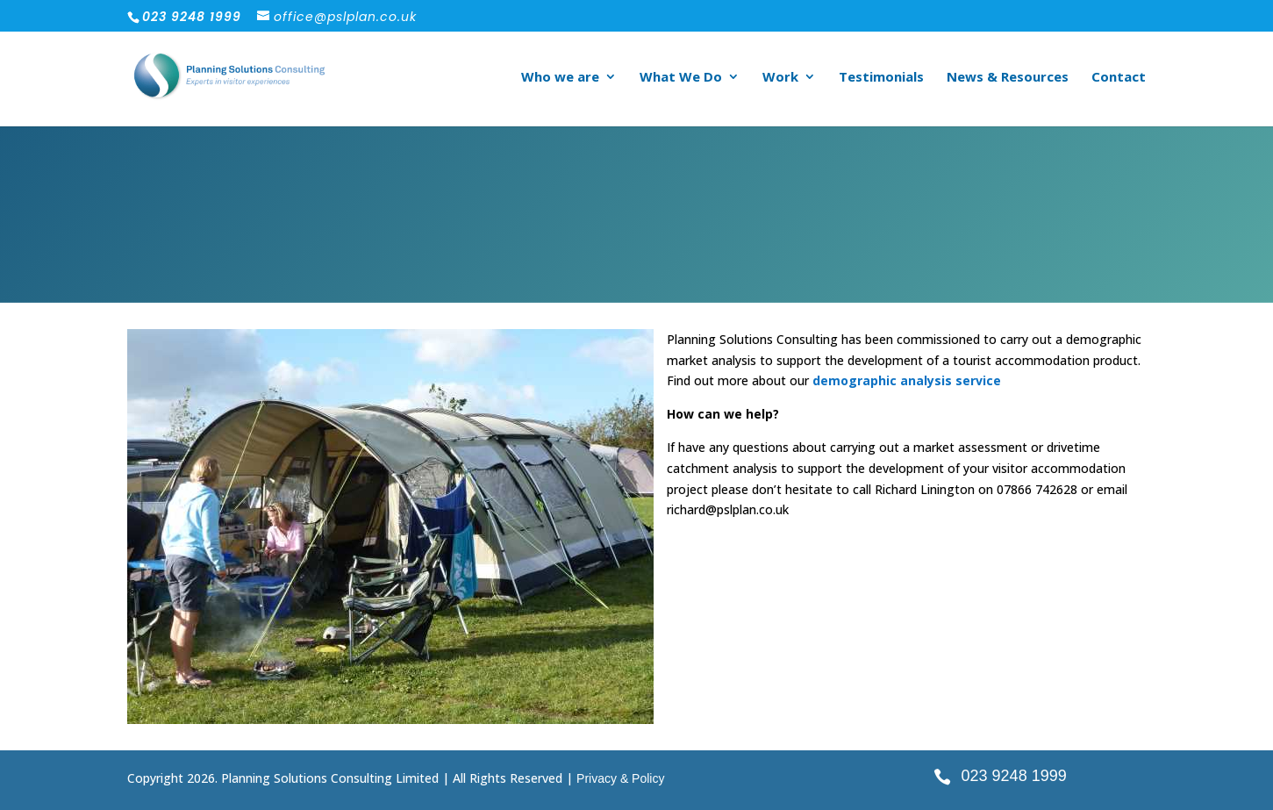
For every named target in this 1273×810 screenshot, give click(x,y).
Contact (1118, 77)
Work (780, 77)
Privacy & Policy (620, 778)
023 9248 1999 (1014, 776)
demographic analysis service (906, 380)
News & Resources (1008, 77)
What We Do (681, 77)
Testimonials (881, 77)
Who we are (560, 77)
